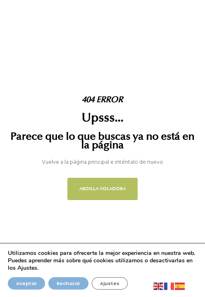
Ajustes (109, 283)
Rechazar (68, 283)
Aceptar (26, 283)
